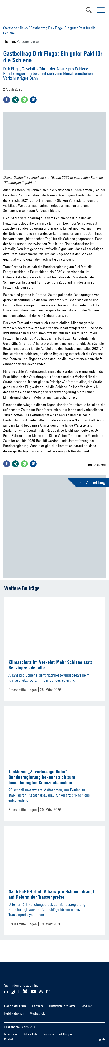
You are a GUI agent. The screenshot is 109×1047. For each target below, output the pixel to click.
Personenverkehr (29, 41)
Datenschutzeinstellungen (57, 1034)
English (100, 1039)
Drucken (100, 464)
